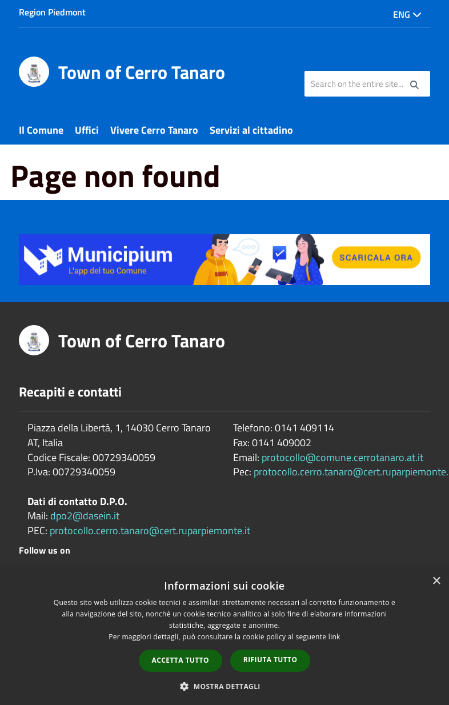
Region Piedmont (52, 12)
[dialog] (224, 637)
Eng (407, 14)
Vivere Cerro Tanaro (154, 130)
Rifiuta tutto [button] (270, 659)
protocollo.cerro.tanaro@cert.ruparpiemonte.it (150, 530)
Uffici (87, 130)
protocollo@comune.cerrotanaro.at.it (342, 457)
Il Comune (41, 130)
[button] (224, 685)
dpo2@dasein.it (84, 515)
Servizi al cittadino (251, 130)
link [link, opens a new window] (334, 637)
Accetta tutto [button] (180, 660)
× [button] (436, 581)
